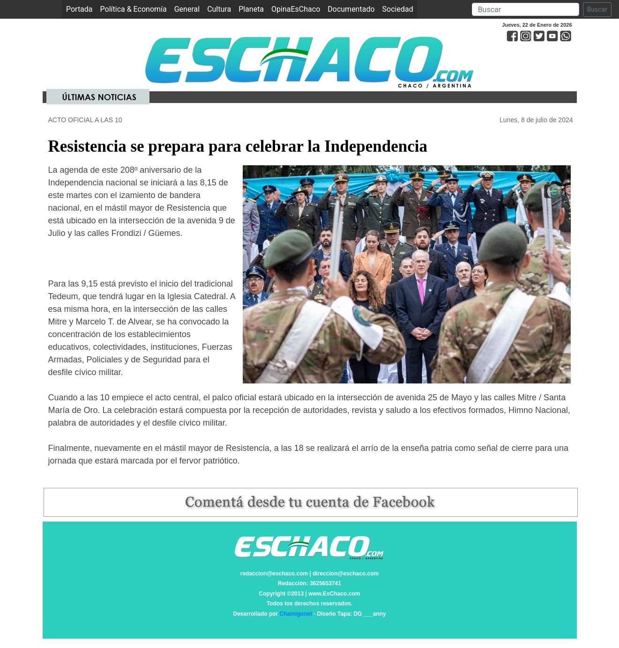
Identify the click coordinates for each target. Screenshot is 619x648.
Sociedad (397, 9)
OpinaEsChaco (295, 9)
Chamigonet (296, 614)
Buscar (597, 9)
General (187, 9)
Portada (81, 9)
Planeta (251, 9)
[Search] (525, 9)
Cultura (219, 9)
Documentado (351, 9)
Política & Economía (133, 9)
